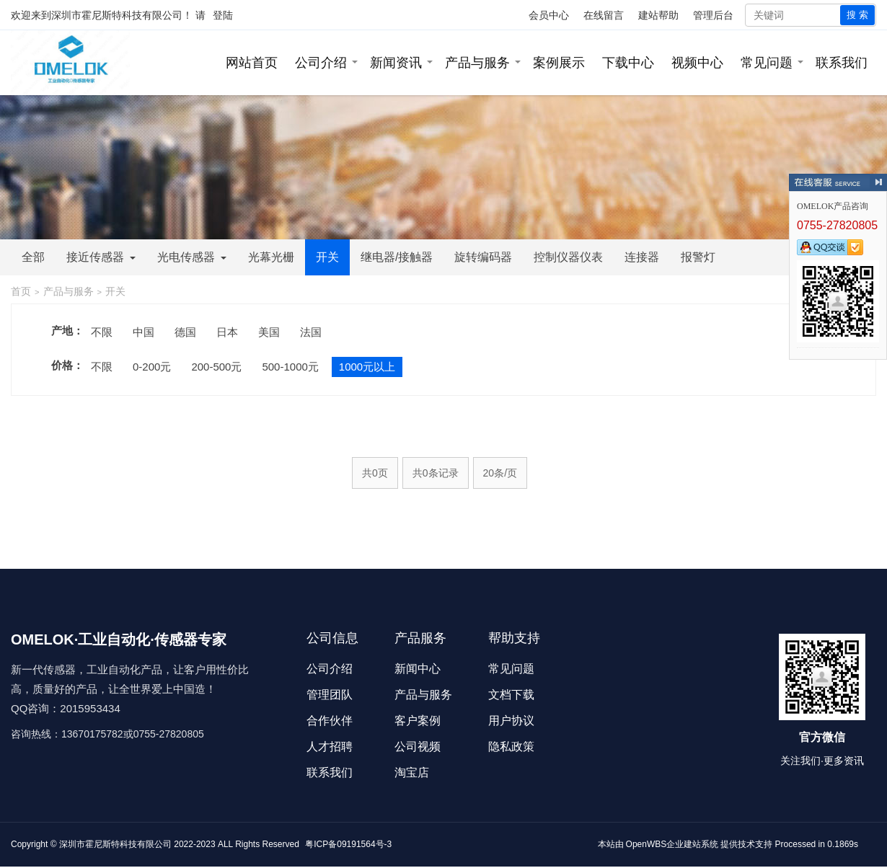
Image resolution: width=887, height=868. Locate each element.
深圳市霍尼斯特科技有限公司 (116, 15)
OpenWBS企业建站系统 (672, 844)
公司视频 (417, 746)
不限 (101, 332)
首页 (21, 291)
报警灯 (698, 257)
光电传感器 (191, 257)
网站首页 (252, 63)
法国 (311, 332)
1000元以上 (367, 366)
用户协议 (511, 720)
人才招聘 (329, 746)
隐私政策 (511, 746)
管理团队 (329, 694)
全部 (33, 257)
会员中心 (549, 15)
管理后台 (713, 15)
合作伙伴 (329, 720)
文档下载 (511, 694)
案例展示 (559, 63)
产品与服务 (477, 63)
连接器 (642, 257)
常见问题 (767, 63)
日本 (227, 332)
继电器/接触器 (397, 257)
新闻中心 (417, 669)
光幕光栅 (271, 257)
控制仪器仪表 (568, 257)
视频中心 (697, 63)
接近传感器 (101, 257)
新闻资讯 (396, 63)
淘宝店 (411, 772)
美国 (269, 332)
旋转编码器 (483, 257)
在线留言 (603, 15)
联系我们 (842, 63)
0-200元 (152, 366)
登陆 (223, 15)
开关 (327, 257)
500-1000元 (290, 366)
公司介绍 (321, 63)
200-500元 (216, 366)
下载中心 (628, 63)
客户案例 (417, 720)
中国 (143, 332)
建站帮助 (658, 15)
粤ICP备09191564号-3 (348, 844)
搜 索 (857, 14)
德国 (185, 332)
